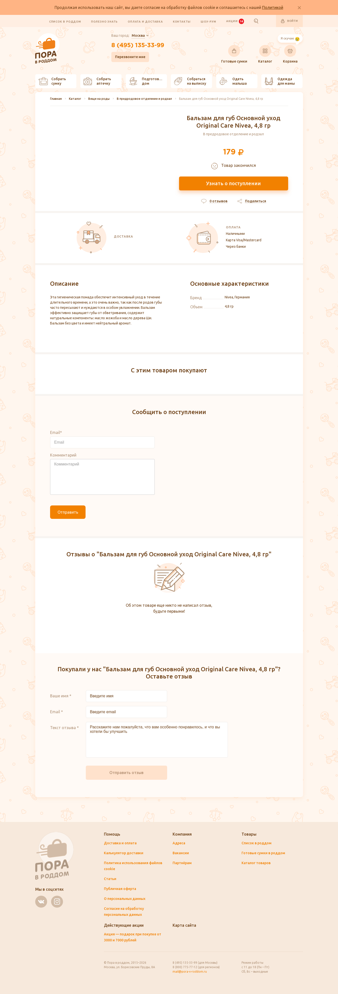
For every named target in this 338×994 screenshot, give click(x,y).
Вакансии (181, 853)
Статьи (110, 879)
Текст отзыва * (64, 727)
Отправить (68, 512)
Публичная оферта (120, 889)
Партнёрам (182, 863)
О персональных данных (124, 899)
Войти (289, 21)
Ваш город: (128, 35)
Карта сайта (184, 925)
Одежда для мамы (280, 81)
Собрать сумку (52, 81)
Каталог (265, 54)
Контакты (182, 21)
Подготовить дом (147, 81)
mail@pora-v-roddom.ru (190, 971)
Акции (235, 21)
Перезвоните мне (130, 57)
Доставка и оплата (120, 843)
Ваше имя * (60, 696)
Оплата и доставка (145, 21)
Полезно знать (104, 21)
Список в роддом (65, 21)
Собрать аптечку (97, 81)
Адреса (179, 843)
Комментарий (63, 455)
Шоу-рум (208, 21)
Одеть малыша (233, 81)
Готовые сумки (234, 54)
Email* (56, 432)
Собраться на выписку (190, 81)
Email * (56, 712)
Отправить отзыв (126, 772)
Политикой (272, 7)
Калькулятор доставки (123, 853)
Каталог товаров (256, 863)
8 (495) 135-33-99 (137, 45)
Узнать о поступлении (233, 183)
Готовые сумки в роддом (263, 853)
